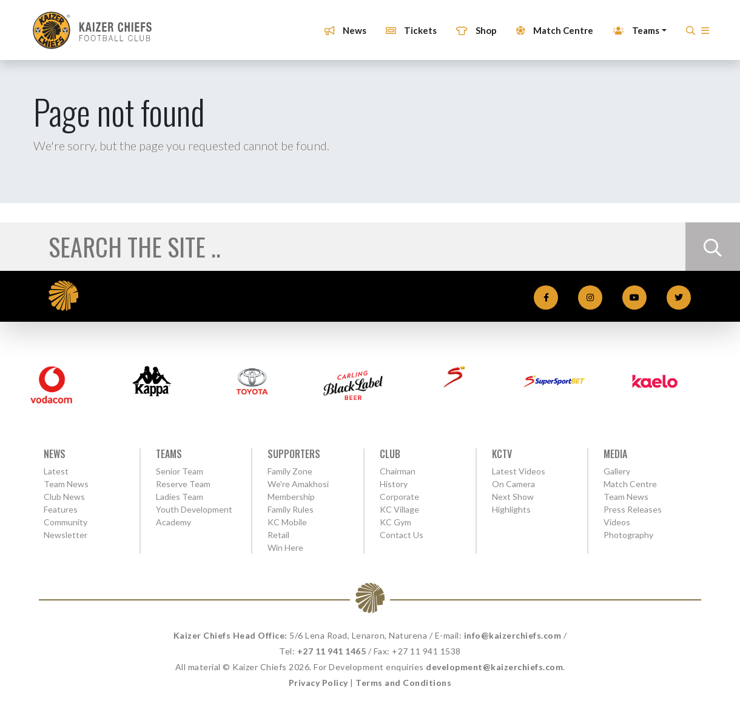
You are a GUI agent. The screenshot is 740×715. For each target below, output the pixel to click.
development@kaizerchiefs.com (494, 667)
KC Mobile (287, 522)
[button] (701, 30)
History (394, 484)
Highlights (511, 509)
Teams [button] (632, 26)
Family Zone (289, 471)
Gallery (617, 471)
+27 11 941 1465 (331, 651)
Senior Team (179, 471)
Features (61, 509)
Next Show (513, 496)
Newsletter (65, 535)
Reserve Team (183, 484)
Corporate (399, 496)
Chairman (397, 471)
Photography (628, 535)
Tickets (407, 26)
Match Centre (551, 26)
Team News (66, 484)
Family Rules (290, 509)
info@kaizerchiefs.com (513, 635)
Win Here (285, 547)
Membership (291, 496)
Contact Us (401, 535)
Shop (472, 26)
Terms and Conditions (403, 682)
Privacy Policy (318, 682)
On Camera (513, 484)
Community (65, 522)
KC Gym (395, 522)
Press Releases (633, 509)
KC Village (399, 509)
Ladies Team (179, 496)
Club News (64, 496)
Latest (56, 471)
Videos (617, 522)
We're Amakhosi (298, 484)
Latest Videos (518, 471)
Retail (278, 535)
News (342, 26)
